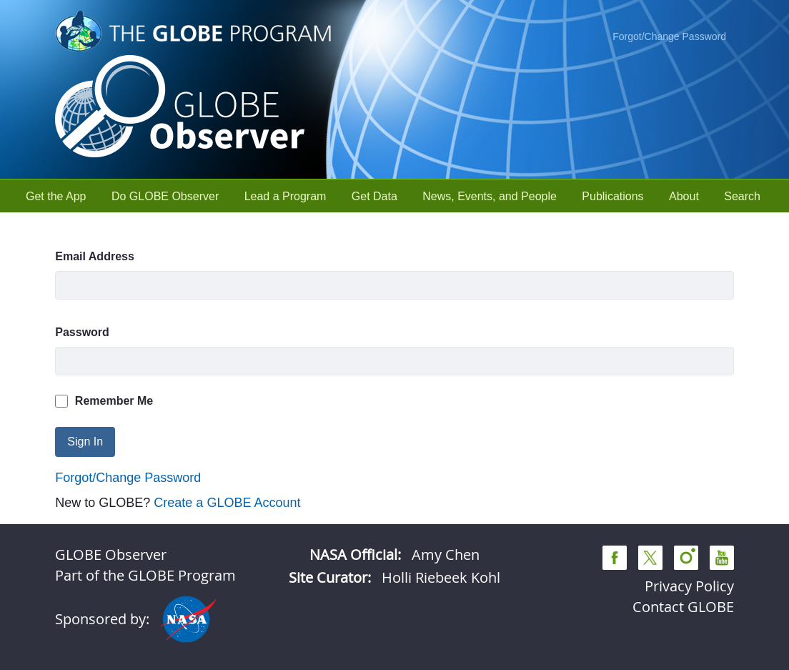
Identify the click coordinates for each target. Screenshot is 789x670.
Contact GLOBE (683, 606)
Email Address (94, 256)
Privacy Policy (689, 586)
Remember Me (104, 401)
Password (82, 332)
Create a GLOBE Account (227, 503)
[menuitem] (56, 196)
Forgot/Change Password (669, 36)
